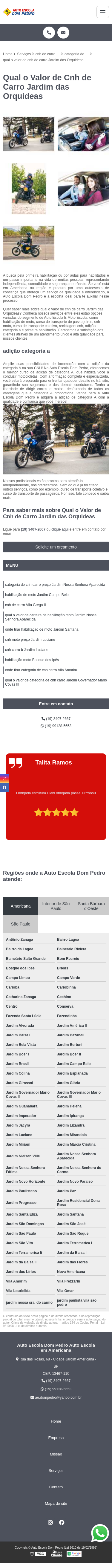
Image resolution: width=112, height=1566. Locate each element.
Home (56, 1421)
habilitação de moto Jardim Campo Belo (37, 595)
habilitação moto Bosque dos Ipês (32, 660)
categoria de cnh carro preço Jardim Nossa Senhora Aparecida (55, 585)
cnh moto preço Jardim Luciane (30, 640)
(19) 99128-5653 (56, 726)
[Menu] (102, 12)
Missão (56, 1454)
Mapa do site (56, 1503)
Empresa (56, 1437)
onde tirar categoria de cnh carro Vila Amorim (41, 670)
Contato (56, 1487)
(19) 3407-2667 (33, 529)
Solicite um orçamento (56, 547)
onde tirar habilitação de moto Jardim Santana (41, 629)
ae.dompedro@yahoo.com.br (56, 1397)
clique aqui (59, 529)
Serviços (56, 1470)
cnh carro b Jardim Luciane (26, 650)
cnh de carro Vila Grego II (25, 605)
